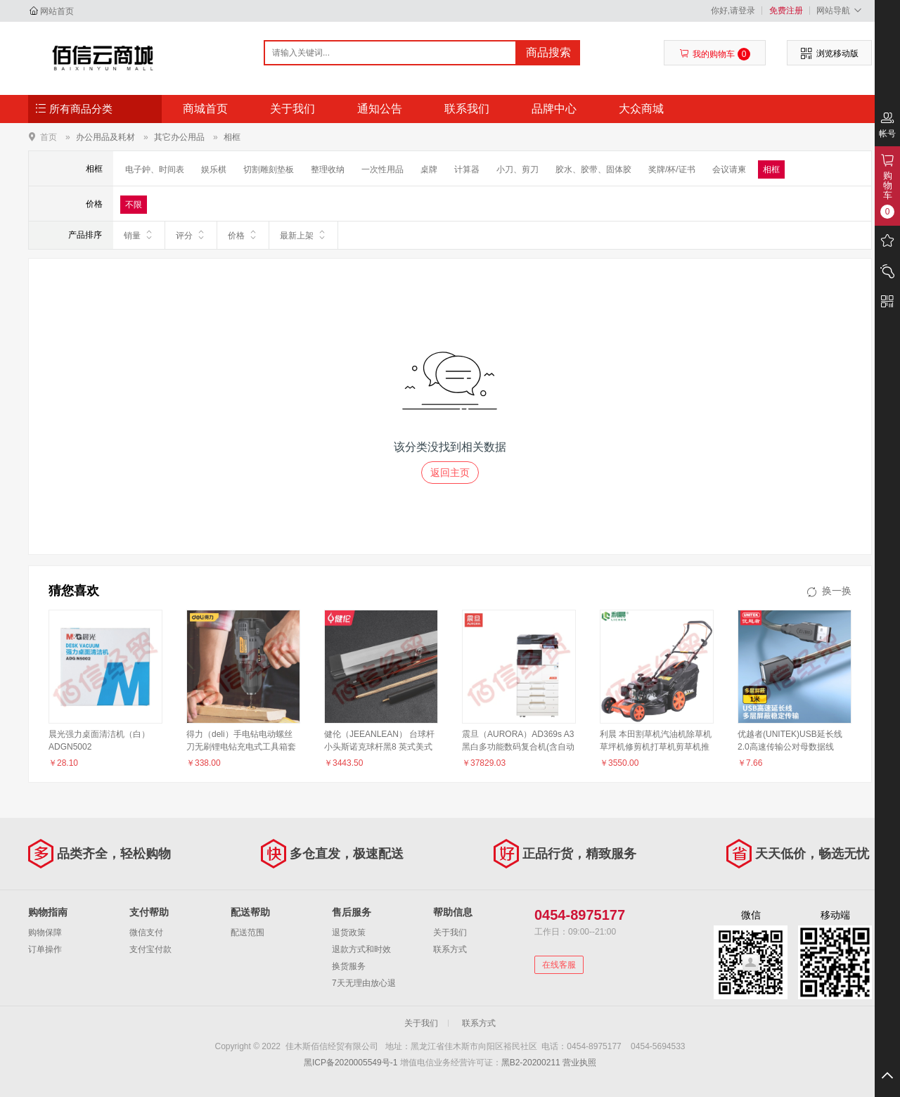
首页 (48, 136)
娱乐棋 (213, 169)
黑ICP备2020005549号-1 (350, 1062)
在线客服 (559, 965)
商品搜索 (548, 52)
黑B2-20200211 (530, 1062)
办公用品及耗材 (105, 137)
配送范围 (247, 932)
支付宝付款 (150, 949)
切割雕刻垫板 (268, 169)
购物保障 (45, 932)
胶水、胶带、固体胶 (593, 169)
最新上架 (303, 235)
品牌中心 (554, 109)
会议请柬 (729, 169)
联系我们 (466, 109)
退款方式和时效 (361, 949)
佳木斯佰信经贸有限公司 (103, 58)
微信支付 (146, 932)
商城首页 (205, 109)
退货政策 (349, 932)
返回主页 (450, 472)
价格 (243, 235)
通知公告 (379, 109)
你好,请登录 (733, 10)
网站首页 (57, 11)
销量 (139, 235)
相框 (232, 137)
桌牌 (428, 169)
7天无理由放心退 (364, 983)
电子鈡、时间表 (154, 169)
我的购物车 (714, 54)
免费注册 (786, 10)
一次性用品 (382, 169)
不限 (133, 205)
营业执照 (579, 1062)
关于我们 (292, 109)
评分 (191, 235)
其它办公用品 (179, 137)
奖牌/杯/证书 (671, 169)
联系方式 (450, 949)
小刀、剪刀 (517, 169)
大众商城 (641, 109)
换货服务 (349, 966)
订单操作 (45, 949)
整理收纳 (328, 169)
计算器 (467, 169)
